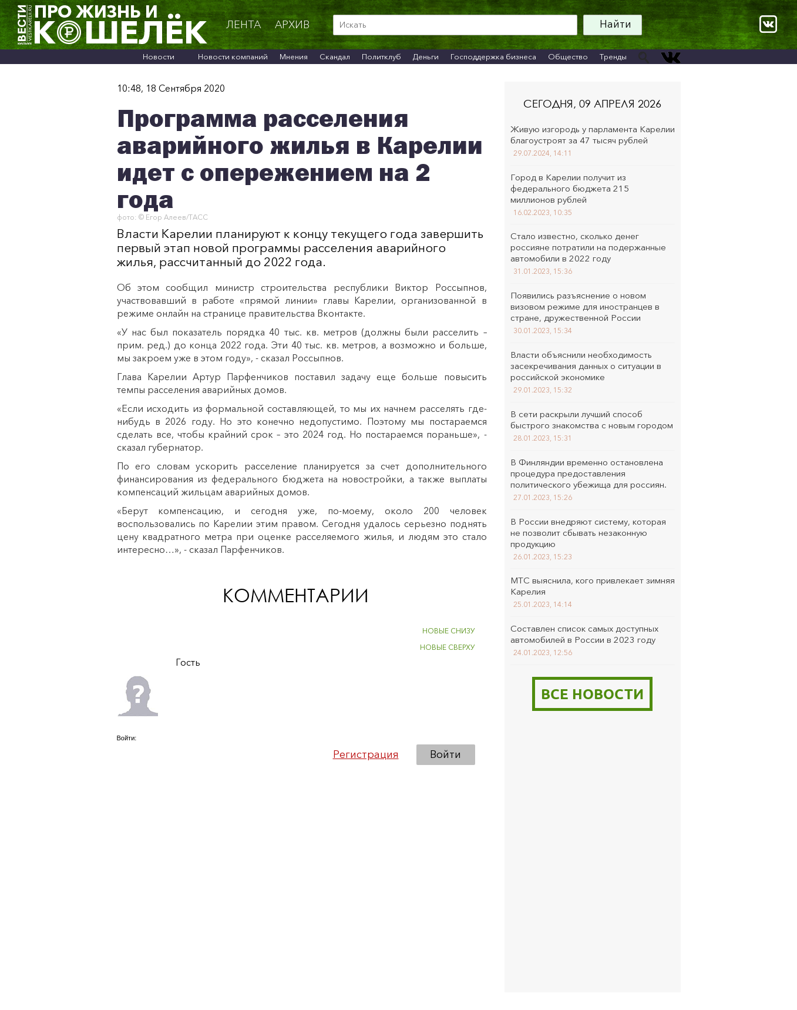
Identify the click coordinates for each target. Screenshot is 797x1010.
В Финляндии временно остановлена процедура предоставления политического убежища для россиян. (588, 473)
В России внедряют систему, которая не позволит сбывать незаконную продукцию (588, 532)
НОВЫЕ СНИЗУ (448, 630)
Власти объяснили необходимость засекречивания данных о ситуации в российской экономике (585, 365)
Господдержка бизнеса (493, 56)
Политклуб (381, 56)
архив (292, 24)
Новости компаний (233, 56)
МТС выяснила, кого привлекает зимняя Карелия (592, 586)
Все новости (592, 693)
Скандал (335, 56)
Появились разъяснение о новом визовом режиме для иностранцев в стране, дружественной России (585, 306)
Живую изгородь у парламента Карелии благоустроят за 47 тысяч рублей (592, 134)
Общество (568, 56)
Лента (243, 24)
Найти (615, 24)
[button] (126, 753)
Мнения (294, 56)
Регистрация (366, 754)
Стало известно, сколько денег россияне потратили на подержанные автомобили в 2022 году (588, 247)
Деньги (426, 56)
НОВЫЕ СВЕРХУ (447, 647)
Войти (445, 754)
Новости (158, 56)
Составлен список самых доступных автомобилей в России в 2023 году (584, 634)
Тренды (613, 56)
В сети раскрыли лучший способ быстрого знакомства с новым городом (591, 419)
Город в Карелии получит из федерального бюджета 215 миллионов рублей (569, 188)
